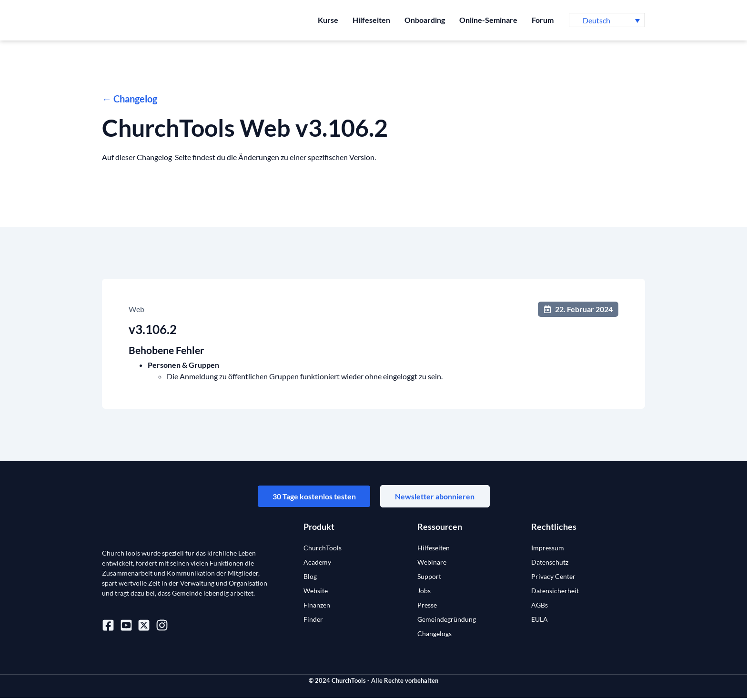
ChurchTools (322, 549)
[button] (607, 20)
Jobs (424, 592)
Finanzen (316, 606)
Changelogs (434, 634)
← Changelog (129, 98)
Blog (310, 577)
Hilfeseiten (371, 19)
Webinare (431, 563)
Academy (317, 563)
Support (429, 577)
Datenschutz (549, 563)
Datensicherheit (555, 592)
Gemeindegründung (446, 620)
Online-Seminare (488, 19)
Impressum (547, 549)
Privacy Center (553, 577)
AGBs (539, 606)
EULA (539, 620)
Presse (427, 606)
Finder (313, 620)
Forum (543, 19)
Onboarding (424, 19)
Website (315, 592)
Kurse (328, 19)
